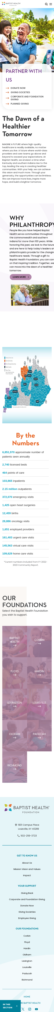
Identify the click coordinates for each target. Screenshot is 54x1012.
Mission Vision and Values (27, 869)
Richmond (27, 979)
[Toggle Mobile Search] (46, 4)
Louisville (27, 967)
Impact (27, 875)
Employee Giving (27, 918)
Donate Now (18, 88)
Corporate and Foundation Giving (27, 98)
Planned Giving (20, 103)
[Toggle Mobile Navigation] (50, 4)
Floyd (27, 942)
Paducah (27, 973)
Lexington (27, 960)
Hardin (27, 948)
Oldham (27, 954)
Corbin (27, 935)
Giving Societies (20, 92)
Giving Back (27, 893)
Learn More (21, 276)
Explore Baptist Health (27, 1003)
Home (27, 997)
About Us (27, 862)
